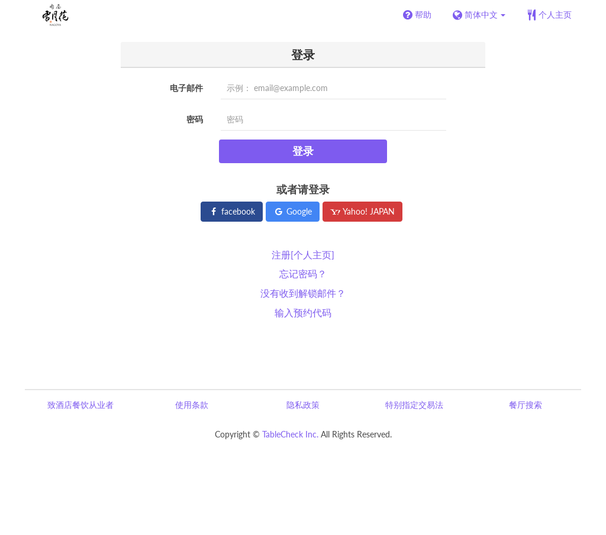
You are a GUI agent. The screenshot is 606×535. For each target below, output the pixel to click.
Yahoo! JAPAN (362, 211)
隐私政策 (303, 405)
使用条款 (191, 405)
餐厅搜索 (525, 405)
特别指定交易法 (414, 405)
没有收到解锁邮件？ (303, 293)
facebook (231, 211)
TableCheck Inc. (290, 434)
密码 (194, 119)
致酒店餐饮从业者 (80, 405)
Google (292, 211)
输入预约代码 (303, 312)
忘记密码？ (303, 273)
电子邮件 (186, 88)
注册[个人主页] (303, 254)
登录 (303, 150)
